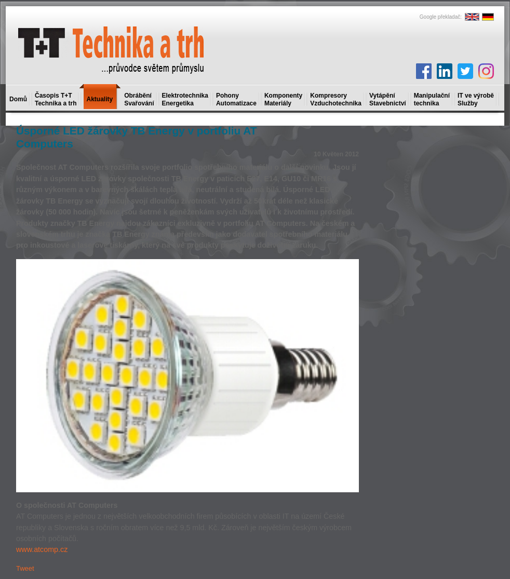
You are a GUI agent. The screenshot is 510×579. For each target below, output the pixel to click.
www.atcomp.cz (42, 549)
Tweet (25, 568)
